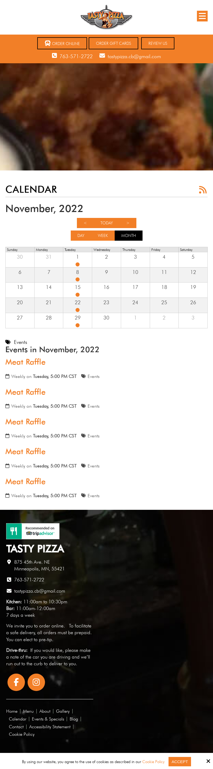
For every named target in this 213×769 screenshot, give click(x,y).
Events (94, 376)
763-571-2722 (76, 56)
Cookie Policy (153, 761)
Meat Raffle (25, 361)
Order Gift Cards (113, 43)
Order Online (62, 43)
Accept (180, 761)
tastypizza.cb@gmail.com (134, 56)
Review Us (157, 43)
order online (51, 626)
